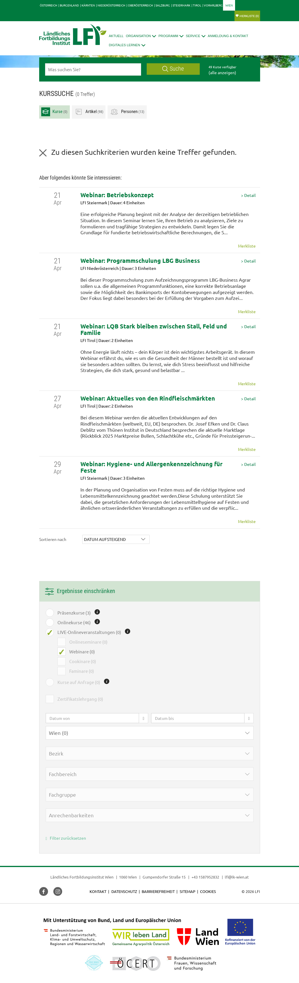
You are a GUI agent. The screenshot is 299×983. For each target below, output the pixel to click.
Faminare (81, 671)
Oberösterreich (140, 5)
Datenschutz (124, 891)
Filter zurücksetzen (66, 838)
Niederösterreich (111, 5)
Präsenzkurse (74, 613)
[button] (141, 36)
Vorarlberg (213, 5)
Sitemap (187, 891)
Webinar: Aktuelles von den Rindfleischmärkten (147, 398)
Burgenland (69, 5)
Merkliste (249, 16)
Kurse (54, 111)
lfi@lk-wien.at (237, 876)
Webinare (82, 652)
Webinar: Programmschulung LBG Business (140, 260)
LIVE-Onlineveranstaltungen (89, 632)
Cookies (208, 891)
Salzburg (163, 5)
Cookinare (82, 661)
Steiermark (181, 5)
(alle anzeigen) (222, 72)
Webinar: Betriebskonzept (117, 195)
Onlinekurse (74, 622)
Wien (229, 5)
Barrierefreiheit (158, 891)
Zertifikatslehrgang (80, 699)
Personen (127, 111)
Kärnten (88, 5)
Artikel (88, 111)
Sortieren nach (52, 539)
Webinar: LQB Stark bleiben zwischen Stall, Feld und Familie (153, 329)
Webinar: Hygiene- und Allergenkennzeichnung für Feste (151, 467)
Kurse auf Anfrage (78, 682)
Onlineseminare (88, 642)
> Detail (248, 195)
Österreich (48, 5)
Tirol (197, 5)
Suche (173, 68)
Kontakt (98, 891)
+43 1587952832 (205, 876)
